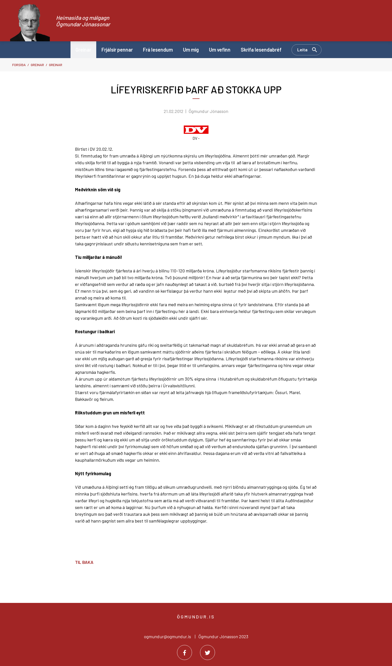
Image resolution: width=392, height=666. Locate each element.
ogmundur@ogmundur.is (167, 636)
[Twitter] (207, 652)
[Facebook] (184, 652)
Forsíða (19, 65)
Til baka (84, 562)
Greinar (37, 65)
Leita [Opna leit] (302, 49)
